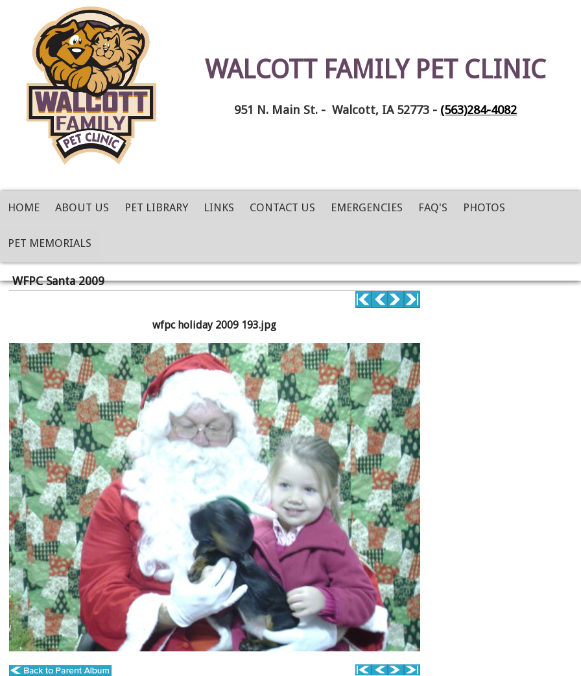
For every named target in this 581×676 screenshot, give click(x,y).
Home (24, 207)
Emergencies (367, 207)
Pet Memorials (49, 243)
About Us (82, 207)
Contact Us (282, 207)
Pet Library (156, 207)
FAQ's (432, 207)
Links (219, 207)
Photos (484, 207)
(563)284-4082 (478, 110)
